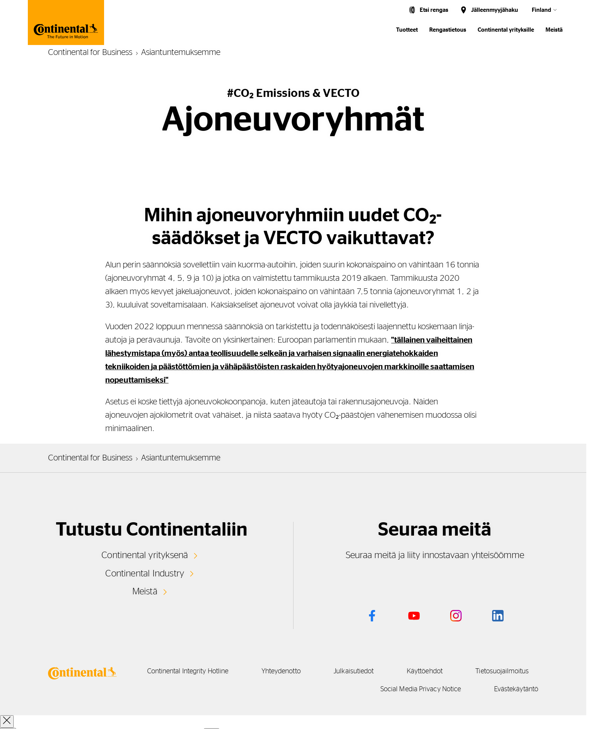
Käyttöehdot (511, 671)
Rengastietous (447, 30)
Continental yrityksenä (145, 555)
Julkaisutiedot (433, 671)
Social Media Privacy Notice (413, 689)
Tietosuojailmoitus (307, 689)
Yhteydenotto (353, 671)
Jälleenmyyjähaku (494, 10)
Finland (541, 10)
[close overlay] (7, 721)
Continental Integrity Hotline (253, 671)
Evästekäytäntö (516, 689)
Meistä (554, 30)
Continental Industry (145, 573)
